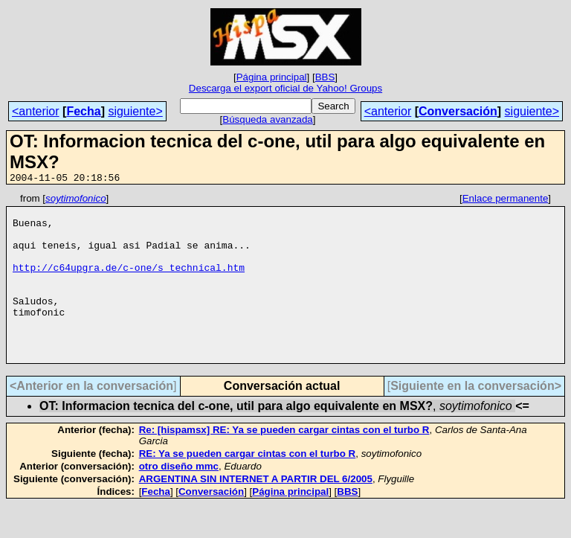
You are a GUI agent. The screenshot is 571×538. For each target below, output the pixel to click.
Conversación (458, 111)
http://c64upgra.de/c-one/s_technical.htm (129, 282)
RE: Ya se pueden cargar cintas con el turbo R (247, 487)
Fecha (83, 111)
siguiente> (135, 111)
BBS (325, 77)
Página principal (271, 77)
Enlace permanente (505, 200)
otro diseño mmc (179, 499)
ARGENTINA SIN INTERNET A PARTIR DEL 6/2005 (255, 512)
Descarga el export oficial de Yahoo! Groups (285, 88)
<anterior (35, 111)
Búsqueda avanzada (267, 119)
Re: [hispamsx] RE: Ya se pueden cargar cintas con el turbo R (284, 463)
